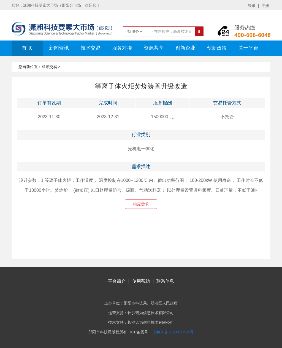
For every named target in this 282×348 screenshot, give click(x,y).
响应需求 (141, 204)
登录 (252, 5)
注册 (265, 5)
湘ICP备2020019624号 (174, 332)
